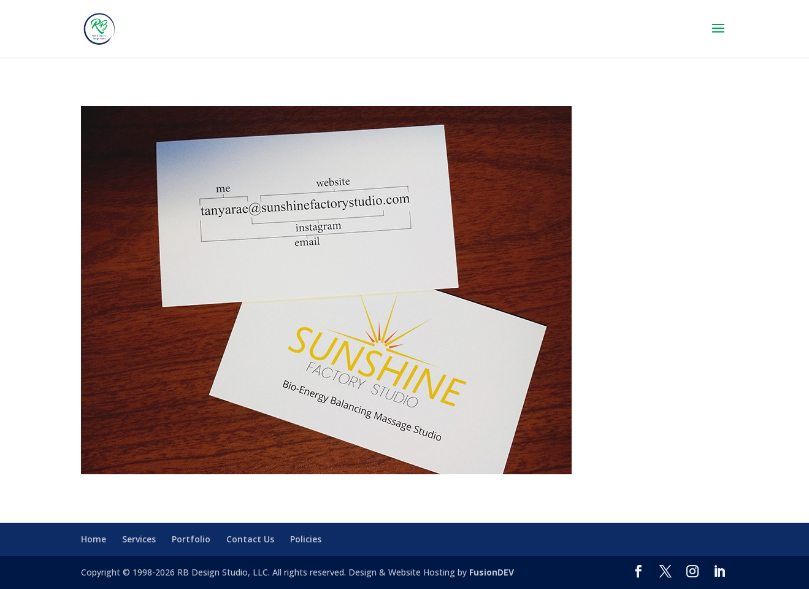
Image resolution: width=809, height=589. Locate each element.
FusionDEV (491, 572)
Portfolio (191, 539)
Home (93, 539)
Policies (305, 539)
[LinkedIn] (719, 572)
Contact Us (250, 539)
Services (139, 539)
